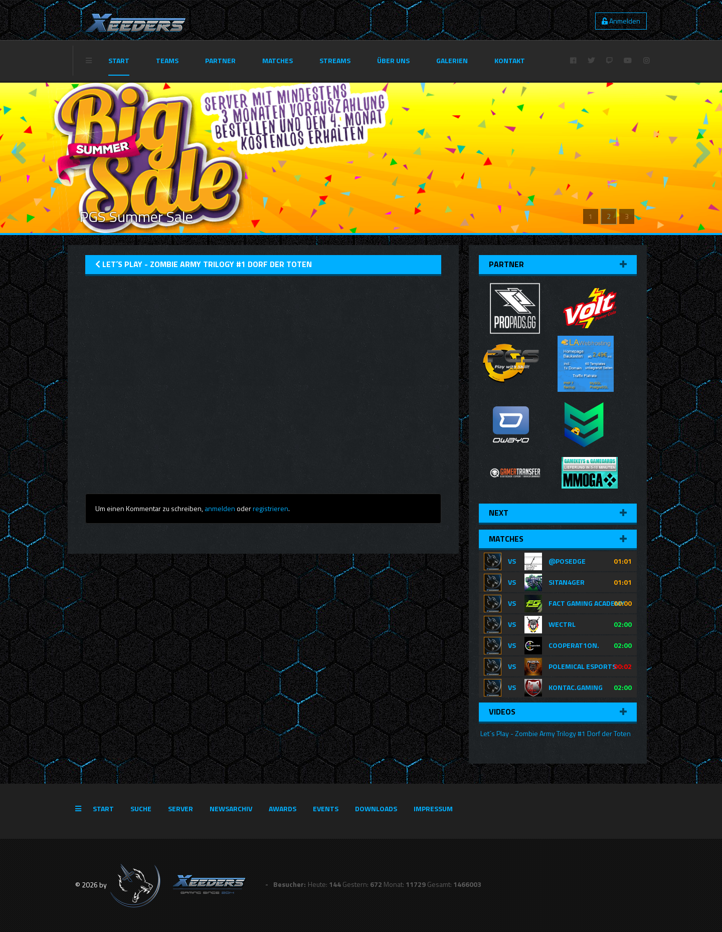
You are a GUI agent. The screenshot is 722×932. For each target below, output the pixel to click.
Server (180, 808)
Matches (277, 60)
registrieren (270, 508)
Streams (334, 60)
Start (118, 60)
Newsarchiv (231, 808)
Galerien (452, 60)
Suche (140, 808)
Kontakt (509, 60)
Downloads (376, 808)
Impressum (433, 808)
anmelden (220, 508)
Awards (282, 808)
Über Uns (393, 60)
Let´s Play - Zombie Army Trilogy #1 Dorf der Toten (555, 733)
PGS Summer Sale (136, 216)
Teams (167, 60)
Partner (220, 60)
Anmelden (621, 21)
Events (325, 808)
